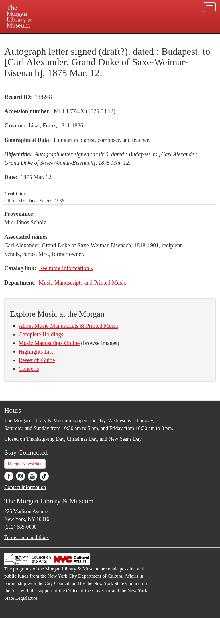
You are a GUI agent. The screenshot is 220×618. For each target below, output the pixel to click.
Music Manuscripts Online (49, 343)
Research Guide (37, 360)
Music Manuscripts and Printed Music (82, 282)
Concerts (29, 369)
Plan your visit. (41, 38)
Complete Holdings (41, 334)
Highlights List (36, 351)
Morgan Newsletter (25, 464)
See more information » (66, 268)
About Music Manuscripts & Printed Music (68, 326)
